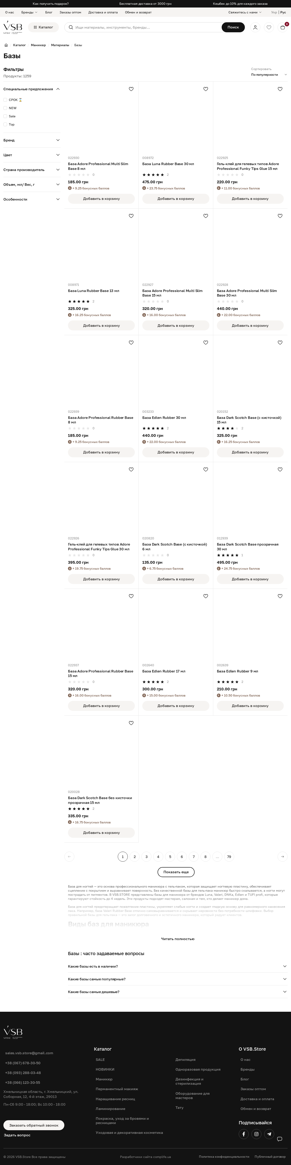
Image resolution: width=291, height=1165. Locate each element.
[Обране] (269, 27)
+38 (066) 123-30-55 (22, 1082)
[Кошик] (283, 27)
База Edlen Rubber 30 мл (164, 417)
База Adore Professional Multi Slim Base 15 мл (172, 293)
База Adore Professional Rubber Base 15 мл (100, 673)
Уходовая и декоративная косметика (129, 1132)
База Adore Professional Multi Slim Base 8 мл (98, 166)
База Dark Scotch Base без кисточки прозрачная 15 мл (100, 800)
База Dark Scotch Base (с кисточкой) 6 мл (174, 546)
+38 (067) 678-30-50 (22, 1063)
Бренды (29, 12)
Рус (283, 12)
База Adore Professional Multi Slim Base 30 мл (247, 293)
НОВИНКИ (105, 1069)
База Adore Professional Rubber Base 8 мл (100, 419)
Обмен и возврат (138, 12)
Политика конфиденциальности (224, 1156)
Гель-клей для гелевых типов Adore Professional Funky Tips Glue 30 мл (99, 546)
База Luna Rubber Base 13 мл (93, 291)
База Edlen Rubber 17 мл (163, 671)
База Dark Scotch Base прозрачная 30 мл (247, 546)
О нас (9, 12)
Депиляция (186, 1059)
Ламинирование (110, 1108)
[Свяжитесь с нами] (245, 12)
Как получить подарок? (51, 3)
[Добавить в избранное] (131, 89)
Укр (274, 12)
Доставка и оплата (103, 12)
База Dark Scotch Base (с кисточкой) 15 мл (249, 419)
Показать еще (176, 872)
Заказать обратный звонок (33, 1125)
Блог (48, 12)
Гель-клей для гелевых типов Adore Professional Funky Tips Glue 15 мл (248, 166)
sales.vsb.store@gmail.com (29, 1053)
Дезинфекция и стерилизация (189, 1081)
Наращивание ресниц (115, 1099)
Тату (179, 1107)
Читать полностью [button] (177, 938)
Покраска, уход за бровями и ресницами (122, 1120)
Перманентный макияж (117, 1089)
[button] (178, 966)
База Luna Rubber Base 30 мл (168, 164)
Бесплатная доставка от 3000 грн (145, 3)
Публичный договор (270, 1156)
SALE (100, 1059)
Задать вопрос (17, 1135)
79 (229, 856)
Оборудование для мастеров (193, 1095)
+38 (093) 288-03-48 (23, 1072)
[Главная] (6, 45)
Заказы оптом (70, 12)
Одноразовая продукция (198, 1069)
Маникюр (104, 1079)
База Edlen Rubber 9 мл (237, 671)
